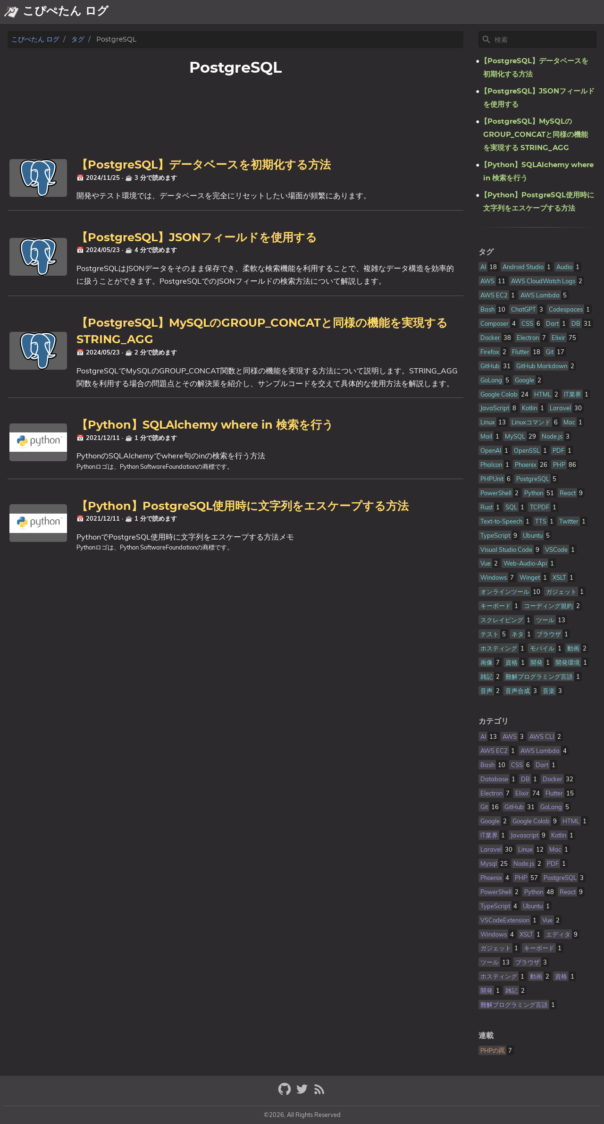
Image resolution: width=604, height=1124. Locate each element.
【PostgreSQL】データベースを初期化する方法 (203, 165)
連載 (486, 1035)
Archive (484, 12)
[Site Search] (545, 39)
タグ (77, 39)
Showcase (526, 12)
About (449, 12)
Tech (563, 12)
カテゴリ (493, 721)
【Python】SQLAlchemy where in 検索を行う (205, 425)
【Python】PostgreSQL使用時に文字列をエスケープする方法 (242, 506)
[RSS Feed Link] (319, 1093)
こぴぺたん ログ (35, 39)
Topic (589, 12)
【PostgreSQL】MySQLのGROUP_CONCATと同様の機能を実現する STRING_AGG (534, 135)
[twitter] (303, 1093)
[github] (285, 1093)
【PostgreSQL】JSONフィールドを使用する (196, 238)
